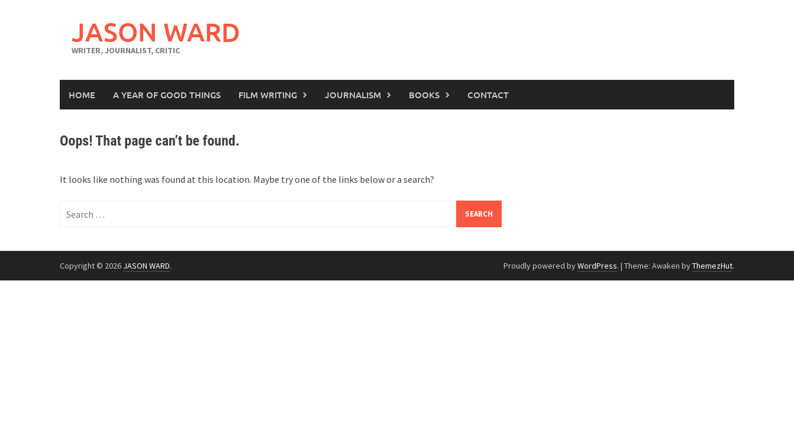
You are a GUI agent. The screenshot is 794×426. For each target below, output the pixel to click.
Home (82, 95)
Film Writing (267, 95)
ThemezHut (712, 265)
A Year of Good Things (167, 95)
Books (424, 95)
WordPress (597, 265)
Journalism (353, 95)
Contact (488, 95)
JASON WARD (156, 31)
